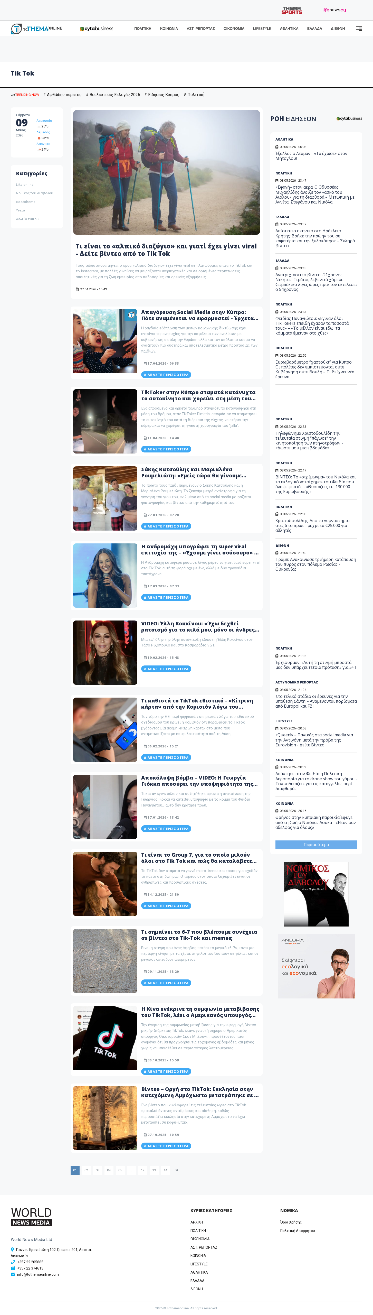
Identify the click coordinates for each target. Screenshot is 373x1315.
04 (109, 1170)
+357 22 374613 (30, 1268)
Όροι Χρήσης (291, 1222)
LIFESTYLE (262, 28)
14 (165, 1170)
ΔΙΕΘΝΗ (338, 28)
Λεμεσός (43, 132)
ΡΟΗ (293, 118)
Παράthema (25, 201)
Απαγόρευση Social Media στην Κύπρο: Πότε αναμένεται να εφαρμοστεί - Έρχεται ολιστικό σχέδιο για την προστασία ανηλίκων (198, 321)
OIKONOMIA (200, 1239)
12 (143, 1170)
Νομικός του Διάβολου (34, 193)
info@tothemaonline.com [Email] (38, 1274)
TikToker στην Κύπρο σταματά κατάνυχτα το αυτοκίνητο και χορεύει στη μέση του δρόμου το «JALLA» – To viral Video (198, 398)
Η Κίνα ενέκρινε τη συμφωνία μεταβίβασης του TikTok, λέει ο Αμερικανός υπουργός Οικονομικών (200, 1015)
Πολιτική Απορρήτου (297, 1231)
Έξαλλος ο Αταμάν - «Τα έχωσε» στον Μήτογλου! (311, 156)
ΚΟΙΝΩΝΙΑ (169, 28)
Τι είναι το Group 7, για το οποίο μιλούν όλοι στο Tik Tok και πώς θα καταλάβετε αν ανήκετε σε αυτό (196, 861)
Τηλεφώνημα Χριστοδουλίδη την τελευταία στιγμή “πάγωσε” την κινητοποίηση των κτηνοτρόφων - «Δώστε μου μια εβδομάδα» (309, 440)
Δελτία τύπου (27, 219)
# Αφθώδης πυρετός (62, 94)
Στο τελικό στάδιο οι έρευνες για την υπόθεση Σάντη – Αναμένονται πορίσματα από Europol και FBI (316, 701)
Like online (25, 184)
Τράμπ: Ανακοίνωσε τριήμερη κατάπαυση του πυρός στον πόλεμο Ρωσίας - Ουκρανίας (315, 564)
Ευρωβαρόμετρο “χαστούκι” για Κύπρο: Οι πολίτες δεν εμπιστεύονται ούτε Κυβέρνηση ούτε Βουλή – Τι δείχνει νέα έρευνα (314, 369)
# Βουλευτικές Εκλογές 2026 (113, 94)
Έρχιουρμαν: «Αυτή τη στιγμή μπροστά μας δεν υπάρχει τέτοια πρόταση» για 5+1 (316, 665)
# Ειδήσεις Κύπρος (161, 94)
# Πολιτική (194, 94)
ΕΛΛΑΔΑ (314, 28)
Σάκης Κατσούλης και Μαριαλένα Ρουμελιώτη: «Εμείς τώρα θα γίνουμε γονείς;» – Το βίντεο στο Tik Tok (191, 475)
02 (86, 1170)
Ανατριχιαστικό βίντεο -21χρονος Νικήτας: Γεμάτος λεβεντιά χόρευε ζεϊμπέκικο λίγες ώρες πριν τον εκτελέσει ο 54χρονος (316, 282)
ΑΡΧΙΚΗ (196, 1222)
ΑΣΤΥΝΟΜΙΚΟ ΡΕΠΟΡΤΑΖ (296, 682)
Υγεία (20, 210)
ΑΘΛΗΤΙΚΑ (289, 28)
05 (120, 1170)
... (131, 1170)
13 (154, 1170)
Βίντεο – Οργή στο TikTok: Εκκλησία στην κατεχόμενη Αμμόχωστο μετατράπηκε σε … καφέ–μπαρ (200, 1095)
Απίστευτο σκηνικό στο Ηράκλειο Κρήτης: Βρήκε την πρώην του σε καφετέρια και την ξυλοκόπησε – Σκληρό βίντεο (315, 238)
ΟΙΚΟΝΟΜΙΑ (234, 28)
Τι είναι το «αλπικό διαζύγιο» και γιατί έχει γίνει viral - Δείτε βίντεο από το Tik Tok (166, 250)
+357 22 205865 (30, 1262)
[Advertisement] (314, 402)
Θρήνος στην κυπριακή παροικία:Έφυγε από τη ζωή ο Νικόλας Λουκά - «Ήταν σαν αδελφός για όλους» (315, 822)
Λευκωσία (44, 121)
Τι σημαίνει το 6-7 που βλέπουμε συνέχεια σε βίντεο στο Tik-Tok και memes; (199, 934)
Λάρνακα (43, 144)
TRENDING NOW (25, 95)
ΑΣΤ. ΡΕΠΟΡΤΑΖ (201, 28)
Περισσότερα (316, 844)
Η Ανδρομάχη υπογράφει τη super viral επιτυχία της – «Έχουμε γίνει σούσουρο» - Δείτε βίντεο (198, 552)
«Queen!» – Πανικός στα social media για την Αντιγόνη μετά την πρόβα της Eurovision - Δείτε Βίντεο (314, 739)
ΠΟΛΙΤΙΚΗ (142, 28)
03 (97, 1170)
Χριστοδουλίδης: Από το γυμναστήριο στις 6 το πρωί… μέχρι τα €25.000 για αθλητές (312, 525)
